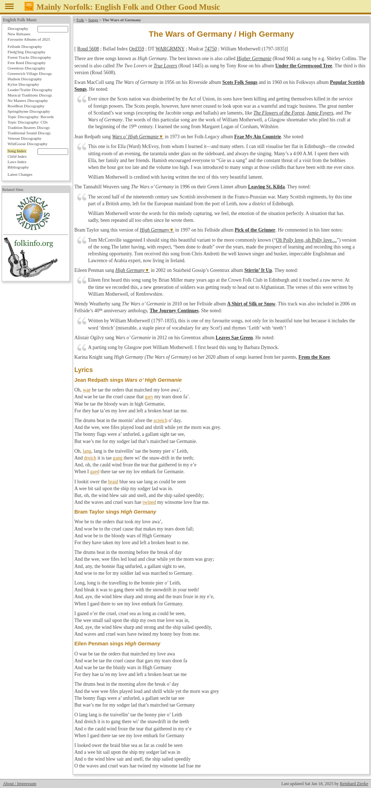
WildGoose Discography (27, 144)
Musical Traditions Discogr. (30, 95)
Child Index (17, 156)
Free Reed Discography (27, 63)
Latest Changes (20, 174)
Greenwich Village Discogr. (30, 73)
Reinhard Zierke (354, 783)
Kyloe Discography (23, 84)
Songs (93, 20)
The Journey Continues (173, 310)
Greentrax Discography (26, 68)
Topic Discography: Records (31, 117)
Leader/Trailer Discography (30, 90)
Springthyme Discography (29, 111)
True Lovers (165, 65)
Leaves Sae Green (234, 337)
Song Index (17, 151)
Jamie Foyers (320, 113)
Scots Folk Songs (239, 82)
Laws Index (17, 162)
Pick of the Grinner (255, 230)
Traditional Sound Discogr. (29, 133)
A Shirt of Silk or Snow (251, 303)
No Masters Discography (28, 100)
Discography (18, 28)
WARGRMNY (170, 49)
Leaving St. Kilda (266, 186)
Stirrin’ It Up (258, 270)
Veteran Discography (25, 138)
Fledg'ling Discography (26, 52)
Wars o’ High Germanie (135, 136)
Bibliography (18, 167)
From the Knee (314, 357)
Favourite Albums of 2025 (29, 39)
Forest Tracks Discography (29, 57)
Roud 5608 (88, 49)
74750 (211, 49)
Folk (80, 20)
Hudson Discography (25, 79)
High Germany (154, 230)
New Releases (19, 34)
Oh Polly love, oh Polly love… (306, 240)
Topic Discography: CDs (28, 122)
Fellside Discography (25, 46)
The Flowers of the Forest (278, 113)
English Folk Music (20, 19)
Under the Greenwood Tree (303, 65)
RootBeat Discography (26, 106)
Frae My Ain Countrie (257, 136)
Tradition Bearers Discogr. (29, 127)
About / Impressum (19, 783)
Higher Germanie (254, 58)
